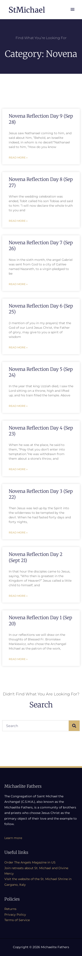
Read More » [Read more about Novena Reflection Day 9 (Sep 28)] (18, 157)
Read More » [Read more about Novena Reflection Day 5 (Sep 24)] (18, 406)
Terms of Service (17, 920)
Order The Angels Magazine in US (30, 862)
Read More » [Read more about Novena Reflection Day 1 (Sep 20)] (18, 659)
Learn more (13, 838)
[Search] (74, 725)
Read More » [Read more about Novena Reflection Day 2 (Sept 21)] (18, 595)
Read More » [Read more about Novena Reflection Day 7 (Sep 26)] (18, 284)
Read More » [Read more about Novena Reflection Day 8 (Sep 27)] (18, 220)
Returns (10, 909)
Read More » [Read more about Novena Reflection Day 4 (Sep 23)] (18, 469)
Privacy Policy (15, 914)
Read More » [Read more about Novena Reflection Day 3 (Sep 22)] (18, 532)
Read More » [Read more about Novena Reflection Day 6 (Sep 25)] (18, 347)
